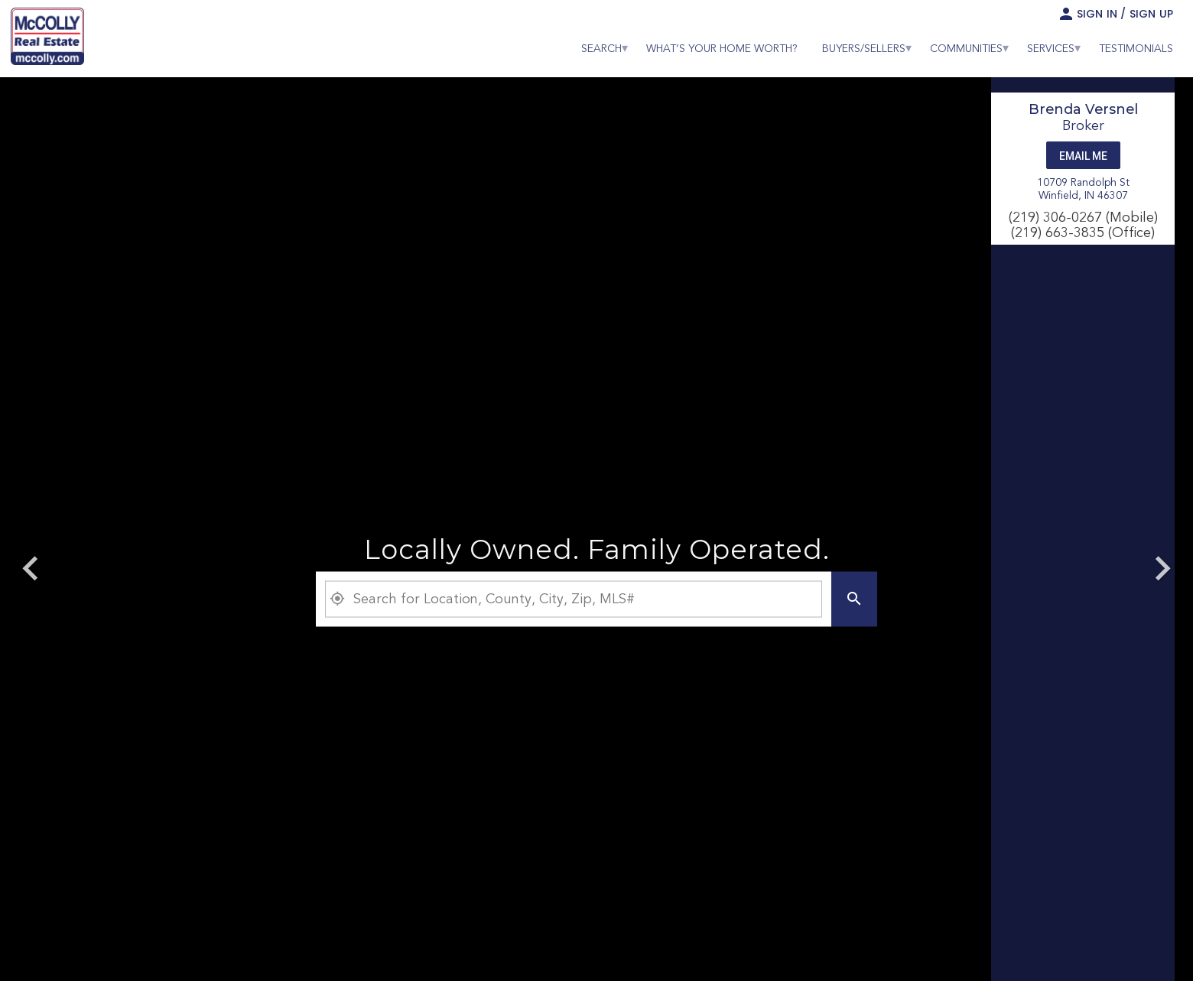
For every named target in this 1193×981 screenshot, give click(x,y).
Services (1050, 49)
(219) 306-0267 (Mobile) (1083, 218)
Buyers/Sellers (863, 49)
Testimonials (1136, 49)
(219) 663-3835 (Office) (1083, 233)
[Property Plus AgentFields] (573, 599)
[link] (47, 38)
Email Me (1083, 156)
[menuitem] (601, 49)
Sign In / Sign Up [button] (1125, 13)
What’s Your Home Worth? (722, 49)
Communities (966, 49)
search (601, 49)
